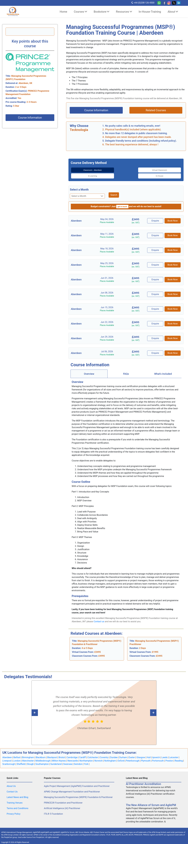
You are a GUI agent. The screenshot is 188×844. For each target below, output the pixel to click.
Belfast (16, 754)
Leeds (164, 754)
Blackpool (52, 754)
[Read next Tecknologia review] (41, 709)
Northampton (86, 757)
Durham (123, 754)
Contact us (99, 618)
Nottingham (110, 757)
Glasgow (140, 754)
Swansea (67, 761)
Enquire (156, 217)
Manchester (28, 757)
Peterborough (132, 757)
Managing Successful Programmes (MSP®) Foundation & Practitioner (78, 794)
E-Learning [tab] (140, 169)
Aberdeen (7, 754)
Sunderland (56, 761)
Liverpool (6, 757)
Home (63, 11)
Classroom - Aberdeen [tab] (84, 171)
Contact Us (12, 788)
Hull (149, 754)
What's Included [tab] (163, 370)
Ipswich (156, 754)
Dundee (114, 754)
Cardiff (82, 754)
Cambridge (72, 754)
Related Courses (156, 110)
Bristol (62, 754)
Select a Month (79, 186)
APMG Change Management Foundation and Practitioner (72, 788)
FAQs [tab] (126, 370)
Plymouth (145, 757)
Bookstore (101, 11)
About (173, 11)
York (86, 761)
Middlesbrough (43, 757)
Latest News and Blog (17, 794)
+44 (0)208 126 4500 (142, 2)
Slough (30, 761)
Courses (80, 11)
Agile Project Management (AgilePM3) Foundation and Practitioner (77, 783)
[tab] (84, 171)
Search (113, 192)
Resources (124, 11)
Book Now (173, 217)
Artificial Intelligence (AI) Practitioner (62, 805)
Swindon (78, 761)
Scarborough (8, 761)
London (17, 757)
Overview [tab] (89, 370)
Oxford (121, 757)
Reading (179, 757)
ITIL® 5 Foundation (53, 811)
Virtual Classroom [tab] (112, 169)
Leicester (173, 754)
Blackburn (41, 754)
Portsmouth (158, 757)
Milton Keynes (59, 757)
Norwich (98, 757)
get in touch (122, 204)
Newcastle (72, 757)
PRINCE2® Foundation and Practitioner (63, 800)
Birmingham (28, 754)
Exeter (132, 754)
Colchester (92, 754)
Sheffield (21, 761)
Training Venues (14, 800)
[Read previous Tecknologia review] (147, 709)
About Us (11, 783)
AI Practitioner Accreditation (143, 781)
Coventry (104, 754)
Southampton (42, 761)
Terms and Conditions (17, 805)
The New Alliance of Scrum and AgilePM (151, 802)
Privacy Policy (13, 811)
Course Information (30, 117)
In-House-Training (150, 11)
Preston (169, 757)
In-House (168, 169)
